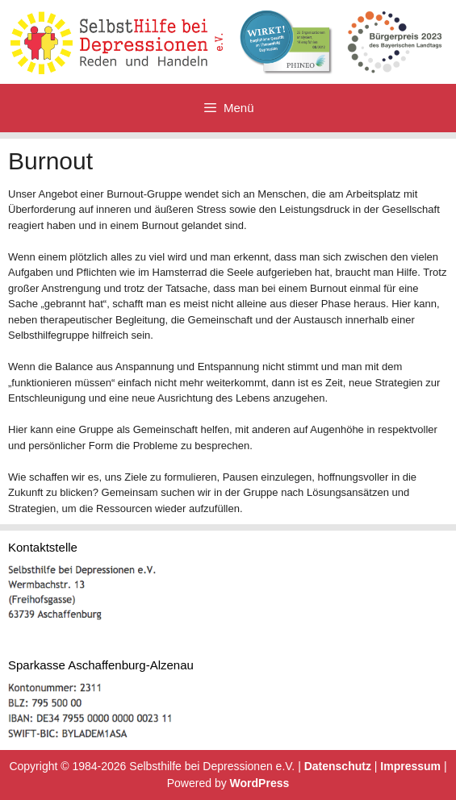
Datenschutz (337, 766)
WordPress (260, 783)
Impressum (410, 766)
